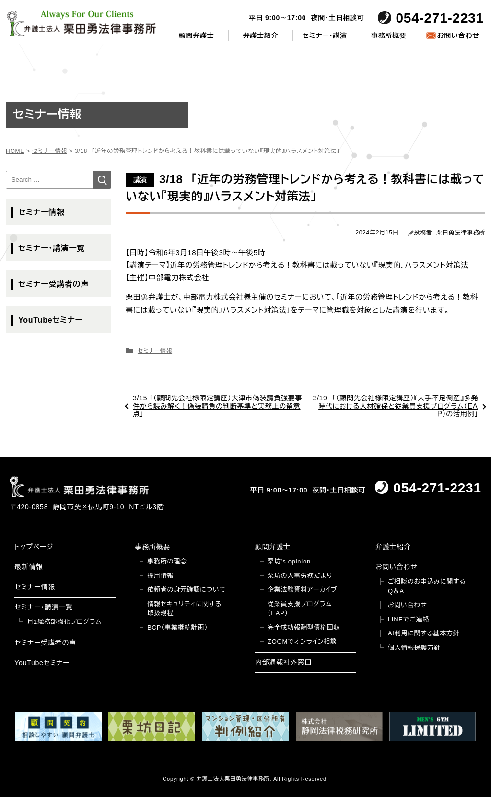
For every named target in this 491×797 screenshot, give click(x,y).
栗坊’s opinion (289, 561)
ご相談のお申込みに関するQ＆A (427, 586)
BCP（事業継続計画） (177, 627)
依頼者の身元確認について (186, 589)
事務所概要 (389, 35)
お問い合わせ (458, 35)
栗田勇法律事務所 (460, 232)
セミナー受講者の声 (53, 284)
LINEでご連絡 (408, 619)
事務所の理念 (167, 561)
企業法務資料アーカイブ (303, 589)
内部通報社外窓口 (283, 662)
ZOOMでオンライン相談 (302, 641)
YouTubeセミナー (50, 320)
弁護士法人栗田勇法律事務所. (234, 779)
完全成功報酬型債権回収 (304, 627)
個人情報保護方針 (414, 647)
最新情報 (28, 567)
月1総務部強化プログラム (64, 621)
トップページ (33, 547)
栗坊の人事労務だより (300, 575)
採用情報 (160, 575)
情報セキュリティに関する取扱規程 (184, 608)
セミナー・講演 (325, 35)
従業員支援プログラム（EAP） (300, 608)
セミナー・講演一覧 (51, 248)
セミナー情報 (155, 351)
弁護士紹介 (261, 35)
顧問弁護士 (196, 35)
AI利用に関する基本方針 (424, 633)
